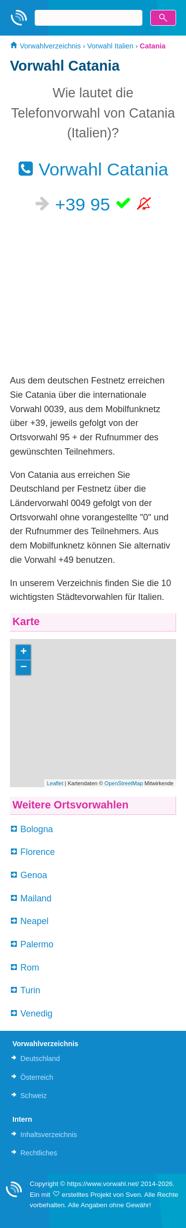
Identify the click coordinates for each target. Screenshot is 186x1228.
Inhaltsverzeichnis (48, 1135)
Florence (37, 852)
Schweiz (33, 1096)
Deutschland (40, 1058)
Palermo (37, 944)
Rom (29, 968)
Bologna (36, 829)
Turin (30, 990)
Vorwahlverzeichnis (45, 46)
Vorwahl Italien (110, 46)
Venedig (36, 1013)
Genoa (33, 875)
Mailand (36, 898)
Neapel (34, 921)
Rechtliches (38, 1153)
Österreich (36, 1077)
